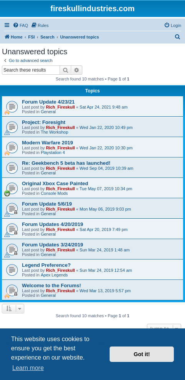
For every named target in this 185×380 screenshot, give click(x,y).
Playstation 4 (53, 152)
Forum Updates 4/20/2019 (52, 224)
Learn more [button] (28, 368)
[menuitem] (20, 25)
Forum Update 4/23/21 (48, 102)
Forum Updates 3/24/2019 (52, 245)
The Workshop (54, 132)
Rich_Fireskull (60, 107)
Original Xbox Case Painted (55, 183)
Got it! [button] (142, 354)
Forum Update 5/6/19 (47, 204)
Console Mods (54, 193)
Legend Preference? (46, 265)
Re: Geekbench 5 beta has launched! (66, 163)
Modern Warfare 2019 (47, 143)
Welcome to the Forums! (51, 285)
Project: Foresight (43, 122)
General (48, 111)
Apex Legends (54, 275)
